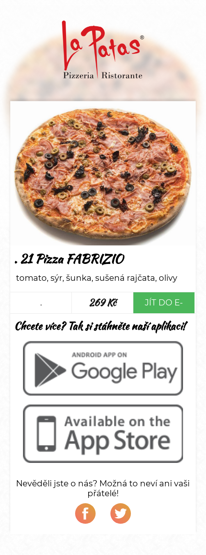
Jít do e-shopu (164, 305)
